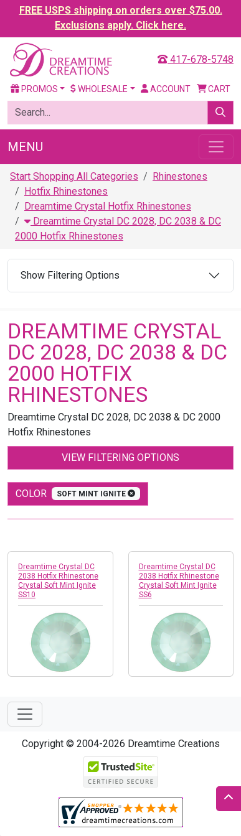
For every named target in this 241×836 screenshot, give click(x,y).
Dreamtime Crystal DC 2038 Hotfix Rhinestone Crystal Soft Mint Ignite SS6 (179, 580)
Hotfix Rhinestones (66, 191)
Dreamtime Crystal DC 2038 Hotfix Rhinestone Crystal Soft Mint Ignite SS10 (58, 580)
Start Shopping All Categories (74, 176)
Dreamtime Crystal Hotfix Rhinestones (107, 206)
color (78, 493)
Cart (214, 89)
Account (166, 89)
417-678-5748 (196, 59)
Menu (25, 146)
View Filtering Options (120, 457)
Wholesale (99, 89)
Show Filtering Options (70, 275)
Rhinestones (180, 176)
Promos (34, 89)
